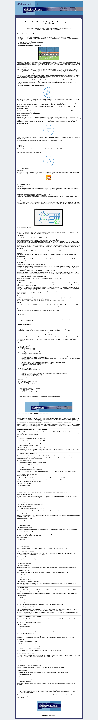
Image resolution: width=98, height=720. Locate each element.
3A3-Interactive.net (27, 4)
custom (62, 76)
